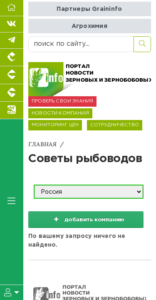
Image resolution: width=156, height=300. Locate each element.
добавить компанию (86, 219)
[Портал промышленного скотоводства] (11, 93)
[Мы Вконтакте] (11, 24)
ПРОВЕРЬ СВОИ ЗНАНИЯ (62, 101)
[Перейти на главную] (11, 8)
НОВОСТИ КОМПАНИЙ (60, 113)
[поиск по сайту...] (81, 44)
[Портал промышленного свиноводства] (11, 75)
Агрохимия (89, 26)
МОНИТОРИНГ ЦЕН (55, 125)
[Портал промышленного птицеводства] (11, 57)
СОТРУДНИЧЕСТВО (114, 125)
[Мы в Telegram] (11, 40)
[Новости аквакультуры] (11, 110)
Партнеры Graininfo (89, 9)
